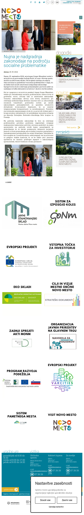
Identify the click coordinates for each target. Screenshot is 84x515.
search (48, 2)
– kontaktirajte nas (72, 2)
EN (57, 2)
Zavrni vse (67, 500)
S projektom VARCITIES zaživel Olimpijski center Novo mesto (68, 160)
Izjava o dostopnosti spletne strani (16, 494)
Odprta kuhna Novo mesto (69, 80)
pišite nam (11, 489)
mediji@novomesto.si (72, 467)
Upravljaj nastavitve (56, 507)
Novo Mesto (16, 13)
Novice (12, 51)
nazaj (9, 182)
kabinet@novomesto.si (54, 467)
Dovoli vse (45, 500)
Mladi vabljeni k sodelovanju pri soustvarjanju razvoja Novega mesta (67, 117)
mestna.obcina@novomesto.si (38, 471)
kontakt (52, 2)
